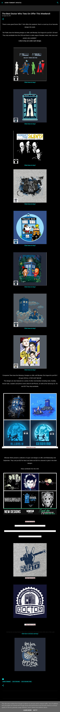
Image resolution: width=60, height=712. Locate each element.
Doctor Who (16, 681)
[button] (3, 19)
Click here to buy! (30, 82)
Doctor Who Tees (26, 681)
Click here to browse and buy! (30, 633)
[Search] (58, 3)
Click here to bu (30, 447)
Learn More (27, 710)
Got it (35, 710)
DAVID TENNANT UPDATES (13, 2)
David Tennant (7, 681)
